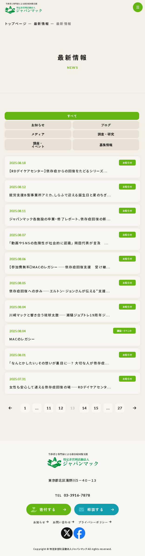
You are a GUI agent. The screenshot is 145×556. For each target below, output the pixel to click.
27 (120, 408)
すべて (72, 116)
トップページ (16, 23)
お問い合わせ (62, 522)
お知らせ (37, 125)
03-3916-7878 (77, 495)
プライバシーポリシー (93, 522)
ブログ (106, 125)
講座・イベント (37, 145)
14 (84, 408)
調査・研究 (106, 134)
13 (72, 408)
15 (96, 408)
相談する (95, 509)
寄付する (45, 509)
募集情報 (105, 144)
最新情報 (41, 23)
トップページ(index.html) (27, 8)
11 (49, 408)
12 (60, 408)
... (37, 408)
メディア (37, 134)
